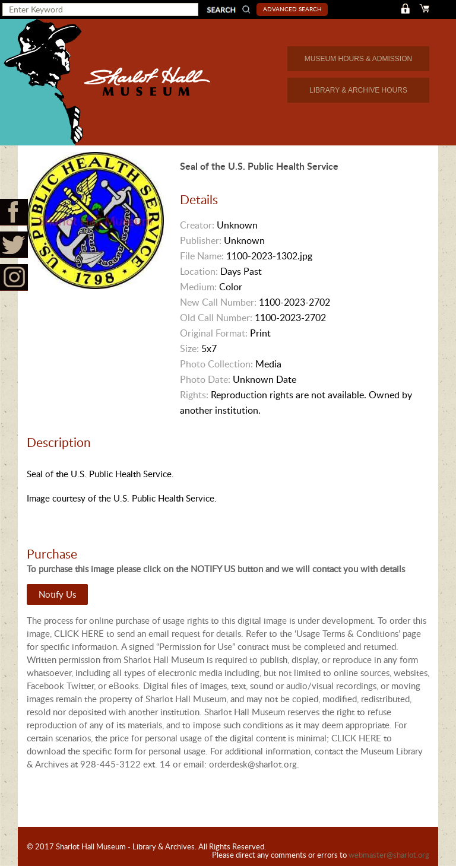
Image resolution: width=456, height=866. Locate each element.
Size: (189, 348)
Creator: (197, 224)
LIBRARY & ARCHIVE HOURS (358, 90)
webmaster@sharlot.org (389, 854)
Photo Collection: (216, 363)
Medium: (198, 286)
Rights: (194, 394)
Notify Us (57, 594)
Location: (199, 271)
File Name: (202, 255)
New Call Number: (218, 302)
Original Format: (214, 333)
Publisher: (200, 240)
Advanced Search (292, 9)
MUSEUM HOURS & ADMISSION (358, 59)
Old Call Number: (216, 317)
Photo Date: (205, 379)
